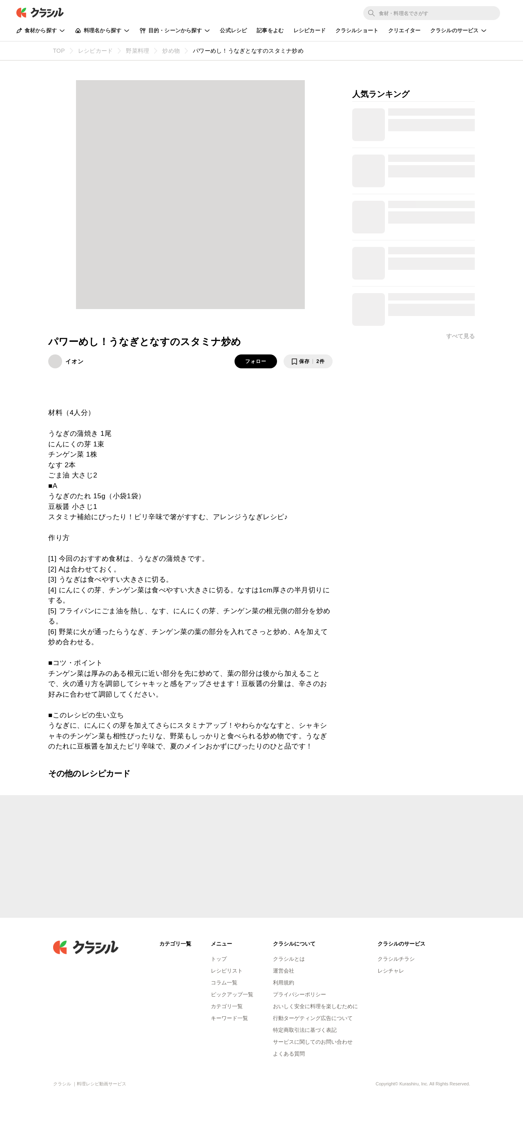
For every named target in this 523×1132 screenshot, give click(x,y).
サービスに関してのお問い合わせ (313, 1042)
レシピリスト (227, 971)
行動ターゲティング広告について (313, 1018)
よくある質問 (289, 1054)
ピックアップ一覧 (232, 994)
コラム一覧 (224, 983)
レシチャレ (391, 971)
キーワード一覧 (229, 1018)
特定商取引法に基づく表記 (305, 1030)
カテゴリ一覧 (227, 1006)
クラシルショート (356, 30)
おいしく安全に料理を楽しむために (315, 1006)
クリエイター (404, 30)
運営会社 (283, 971)
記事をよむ (270, 30)
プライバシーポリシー (299, 994)
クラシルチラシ (396, 959)
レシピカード (309, 30)
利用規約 (283, 983)
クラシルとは (289, 959)
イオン (74, 361)
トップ (219, 959)
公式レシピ (233, 30)
